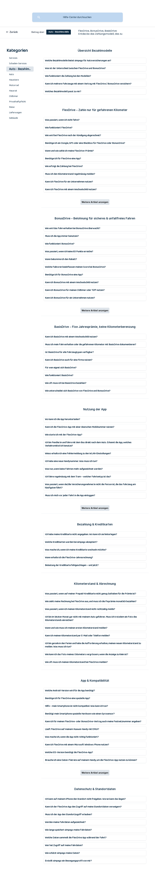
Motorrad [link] (14, 85)
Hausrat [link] (13, 91)
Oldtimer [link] (13, 96)
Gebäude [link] (13, 118)
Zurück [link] (14, 32)
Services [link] (13, 58)
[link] (95, 60)
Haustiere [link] (14, 80)
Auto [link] (11, 74)
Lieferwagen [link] (15, 112)
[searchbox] (77, 17)
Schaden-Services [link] (18, 63)
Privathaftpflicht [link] (17, 102)
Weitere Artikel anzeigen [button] (95, 202)
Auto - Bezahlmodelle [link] (21, 69)
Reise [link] (12, 107)
